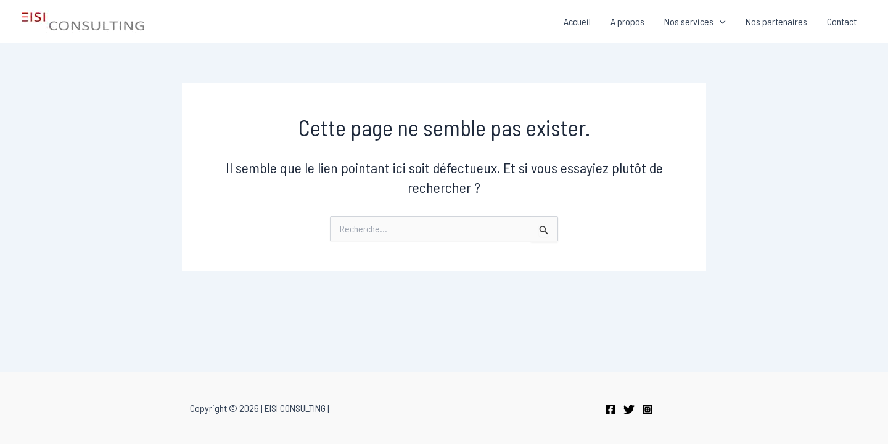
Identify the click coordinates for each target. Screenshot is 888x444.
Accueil (577, 21)
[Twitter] (629, 409)
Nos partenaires (776, 21)
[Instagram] (647, 409)
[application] (719, 21)
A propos (627, 21)
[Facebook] (610, 409)
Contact (842, 21)
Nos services (695, 21)
